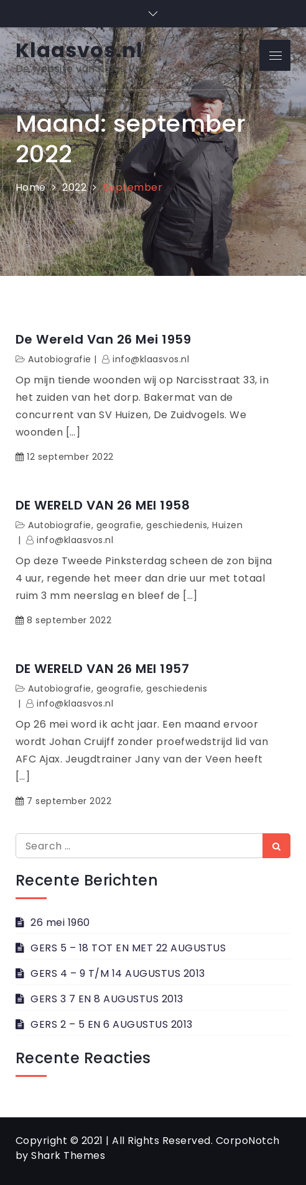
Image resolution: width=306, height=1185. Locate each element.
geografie (119, 525)
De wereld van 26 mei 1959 (104, 339)
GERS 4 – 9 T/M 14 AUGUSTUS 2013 (117, 973)
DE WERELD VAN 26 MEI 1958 (103, 505)
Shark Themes (68, 1155)
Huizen (227, 525)
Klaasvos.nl (79, 50)
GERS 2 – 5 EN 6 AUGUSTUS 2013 (111, 1024)
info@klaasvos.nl (151, 359)
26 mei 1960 (60, 922)
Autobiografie (59, 359)
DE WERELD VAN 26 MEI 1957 (103, 668)
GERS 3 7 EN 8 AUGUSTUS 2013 (106, 999)
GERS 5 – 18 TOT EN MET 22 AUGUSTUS (128, 948)
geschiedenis (176, 525)
